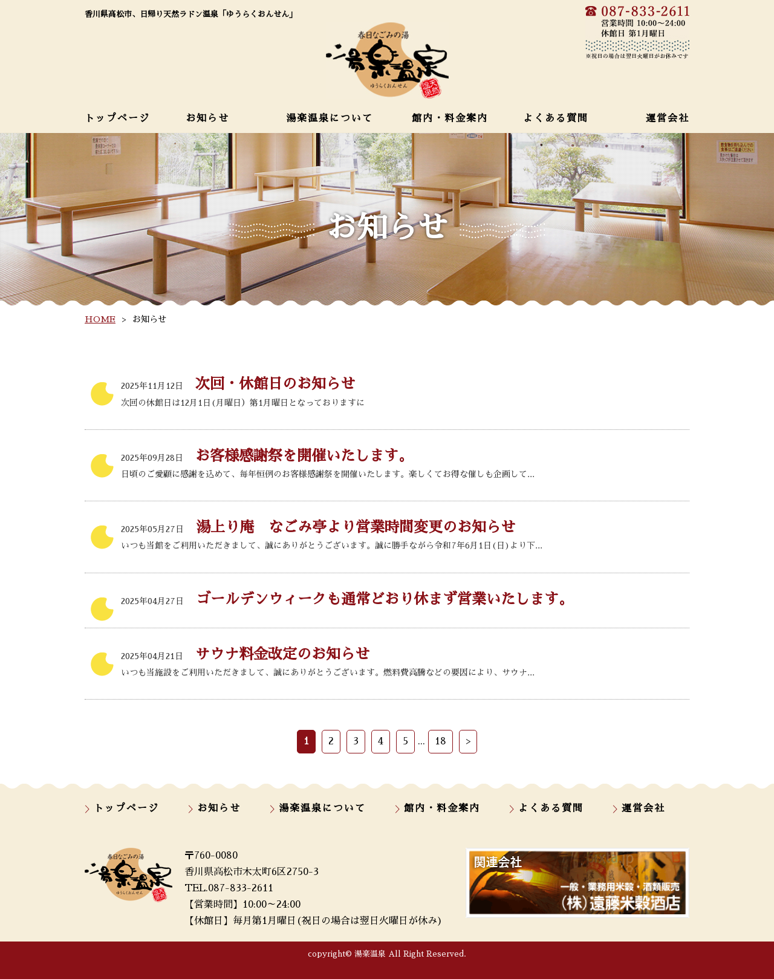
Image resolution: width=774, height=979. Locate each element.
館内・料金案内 (450, 118)
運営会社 (667, 118)
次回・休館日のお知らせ (238, 384)
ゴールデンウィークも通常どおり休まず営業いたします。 (347, 599)
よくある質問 (555, 118)
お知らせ (207, 118)
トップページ (117, 118)
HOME (100, 319)
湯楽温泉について (329, 118)
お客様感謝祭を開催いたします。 (267, 456)
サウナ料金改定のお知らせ (245, 654)
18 (440, 741)
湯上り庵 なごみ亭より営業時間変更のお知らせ (318, 527)
